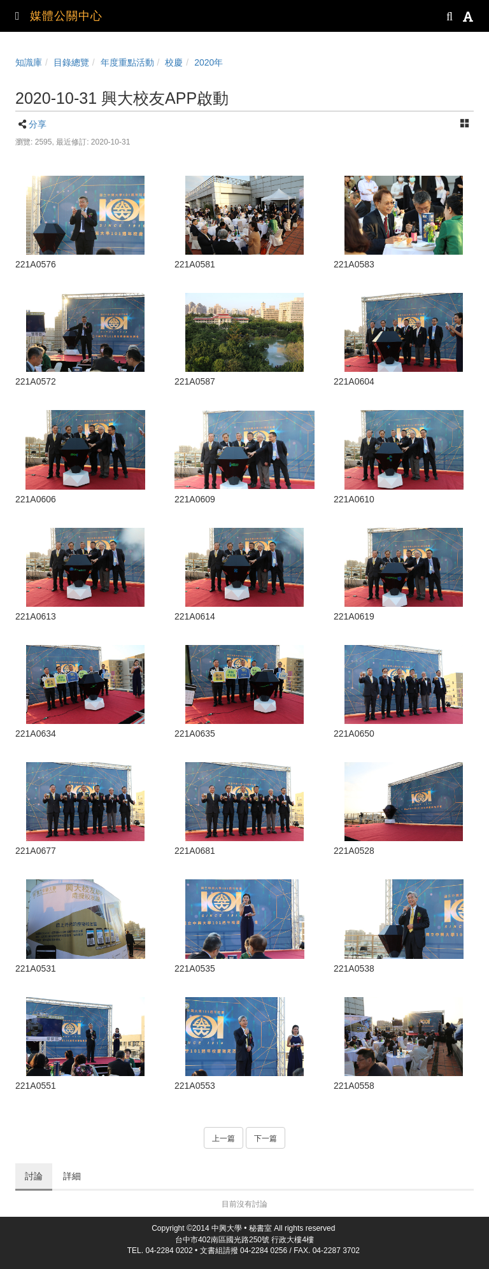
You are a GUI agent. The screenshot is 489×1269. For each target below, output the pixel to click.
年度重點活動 (127, 62)
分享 (37, 124)
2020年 (208, 62)
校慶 (174, 62)
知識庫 (28, 62)
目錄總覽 (71, 62)
